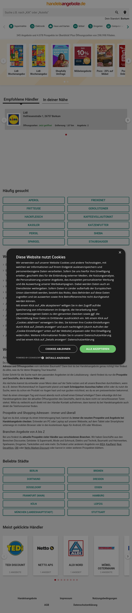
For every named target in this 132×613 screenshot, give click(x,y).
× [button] (120, 252)
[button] (55, 357)
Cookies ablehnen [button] (57, 348)
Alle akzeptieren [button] (97, 348)
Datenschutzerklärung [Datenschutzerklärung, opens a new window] (81, 339)
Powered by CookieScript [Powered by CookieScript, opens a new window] (28, 357)
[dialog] (66, 306)
